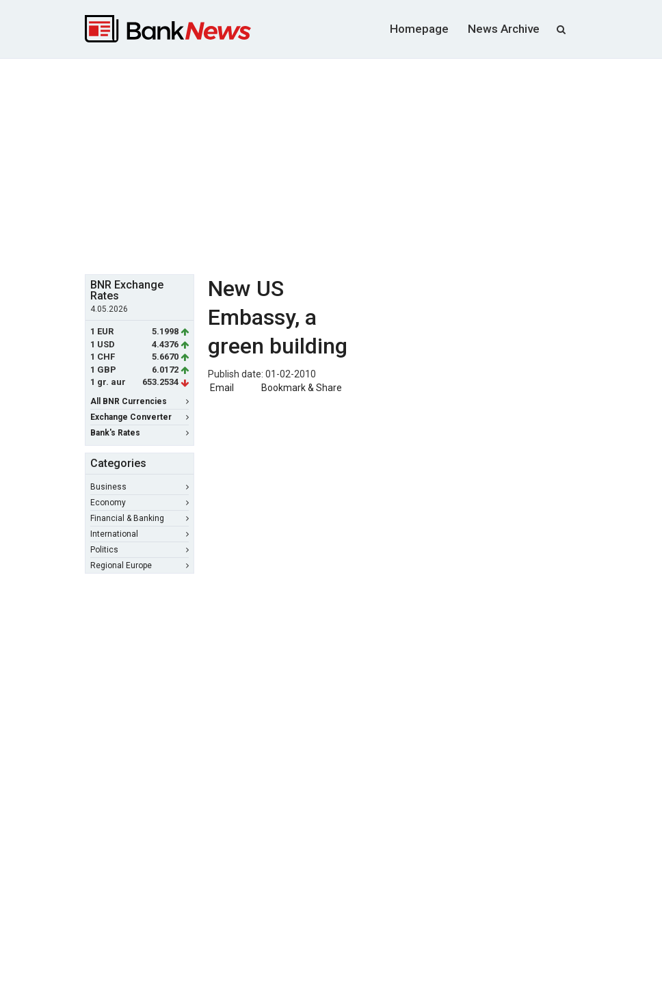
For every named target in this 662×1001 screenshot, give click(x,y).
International (139, 534)
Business (139, 487)
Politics (139, 550)
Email (221, 387)
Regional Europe (139, 565)
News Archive (504, 29)
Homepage (419, 29)
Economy (139, 502)
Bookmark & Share (301, 387)
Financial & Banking (139, 518)
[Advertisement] (373, 165)
